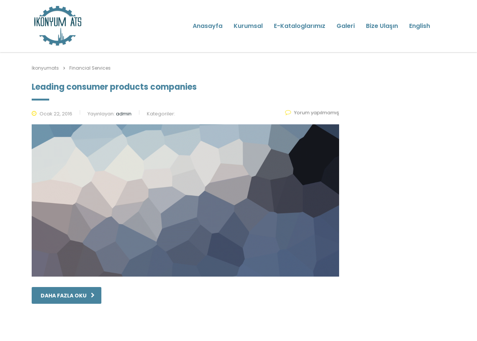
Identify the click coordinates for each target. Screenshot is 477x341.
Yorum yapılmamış (312, 112)
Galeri (346, 26)
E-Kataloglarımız (299, 26)
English (419, 26)
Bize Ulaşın (382, 26)
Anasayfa (207, 26)
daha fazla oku (68, 295)
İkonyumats (45, 68)
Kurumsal (248, 26)
